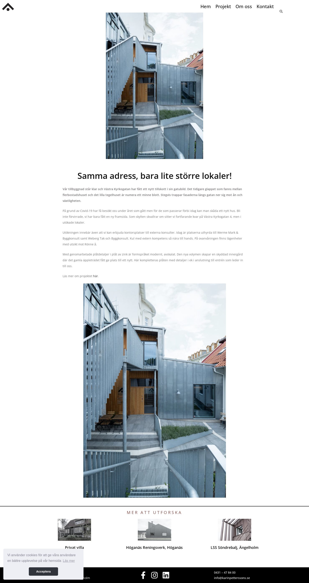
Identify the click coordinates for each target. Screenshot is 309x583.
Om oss (244, 6)
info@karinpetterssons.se (232, 578)
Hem (205, 6)
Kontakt (265, 6)
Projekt (223, 6)
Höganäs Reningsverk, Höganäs (154, 549)
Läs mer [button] (69, 560)
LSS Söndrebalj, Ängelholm (234, 549)
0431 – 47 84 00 (225, 572)
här (95, 276)
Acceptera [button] (43, 571)
